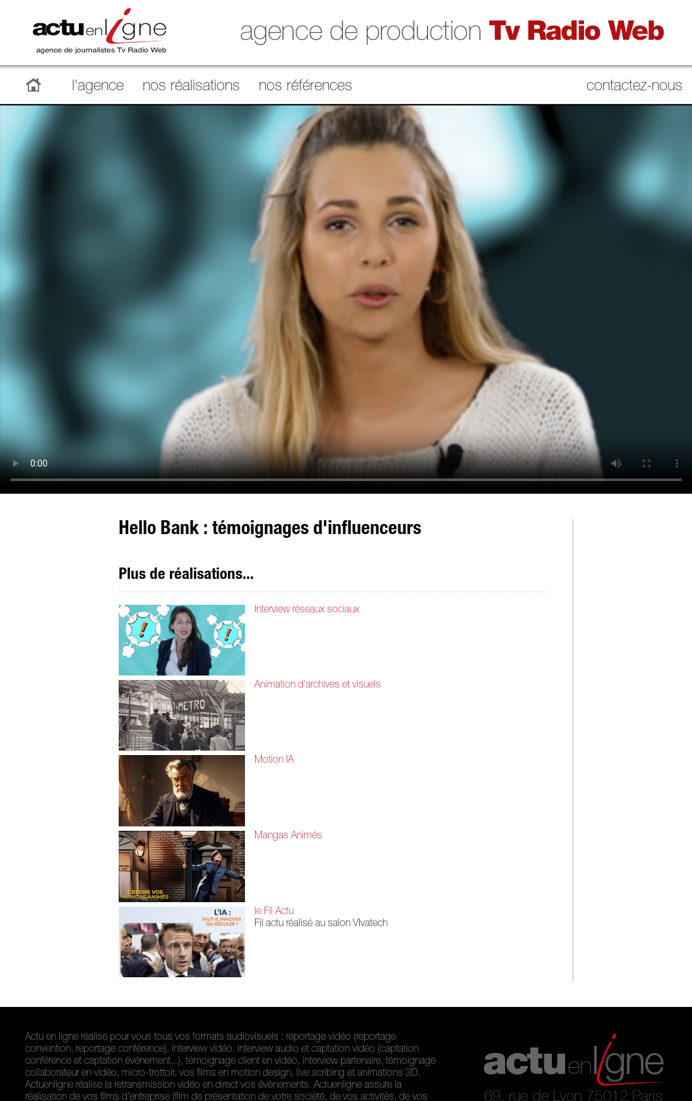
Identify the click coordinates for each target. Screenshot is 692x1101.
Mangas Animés (288, 836)
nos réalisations (191, 87)
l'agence (98, 87)
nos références (305, 87)
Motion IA (274, 761)
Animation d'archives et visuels (317, 686)
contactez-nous (635, 87)
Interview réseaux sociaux (306, 610)
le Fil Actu (274, 912)
